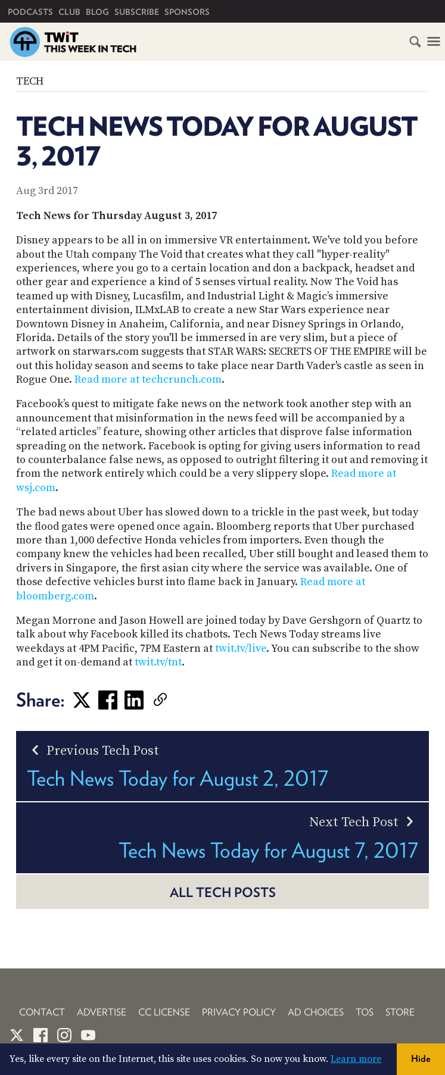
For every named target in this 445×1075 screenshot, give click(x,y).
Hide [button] (421, 1058)
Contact (42, 1012)
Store (400, 1012)
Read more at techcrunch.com (148, 379)
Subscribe (136, 12)
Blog (97, 12)
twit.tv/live (240, 648)
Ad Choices (316, 1012)
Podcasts (30, 12)
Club (69, 12)
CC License (164, 1012)
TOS (365, 1012)
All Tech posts (223, 892)
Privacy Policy (239, 1012)
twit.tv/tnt (158, 662)
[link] (178, 700)
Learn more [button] (356, 1059)
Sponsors (187, 12)
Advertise (101, 1012)
